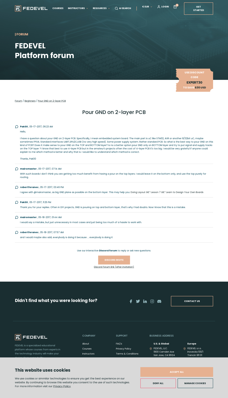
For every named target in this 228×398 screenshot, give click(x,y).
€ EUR (147, 6)
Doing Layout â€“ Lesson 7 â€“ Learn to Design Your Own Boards (167, 192)
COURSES (57, 8)
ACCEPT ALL (177, 372)
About (85, 343)
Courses (87, 348)
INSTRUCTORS (78, 8)
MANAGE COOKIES (195, 383)
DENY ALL (158, 383)
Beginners (30, 100)
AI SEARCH (123, 8)
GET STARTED (198, 8)
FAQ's (119, 343)
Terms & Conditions (127, 353)
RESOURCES (101, 8)
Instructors (88, 353)
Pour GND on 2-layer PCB (52, 100)
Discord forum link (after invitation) (114, 267)
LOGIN (163, 7)
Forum (18, 100)
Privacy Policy (62, 386)
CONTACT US (192, 301)
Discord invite (114, 260)
